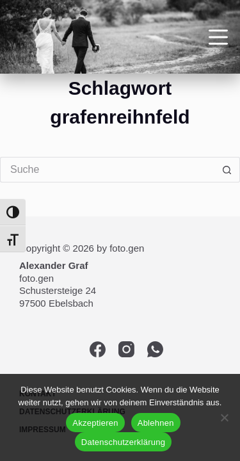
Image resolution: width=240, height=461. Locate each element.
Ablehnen (156, 423)
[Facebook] (98, 349)
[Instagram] (126, 349)
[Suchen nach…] (107, 169)
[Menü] (218, 37)
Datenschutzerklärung (123, 442)
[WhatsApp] (155, 349)
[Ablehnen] (224, 417)
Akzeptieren (95, 423)
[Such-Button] (227, 169)
